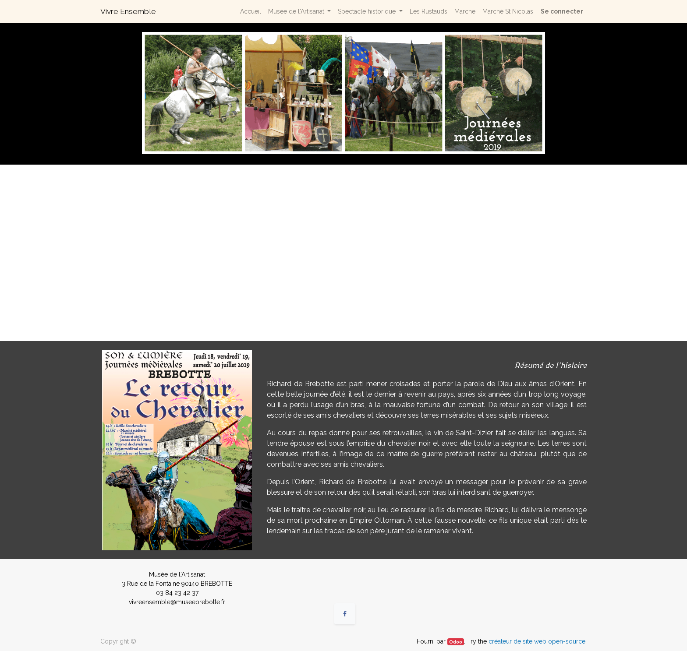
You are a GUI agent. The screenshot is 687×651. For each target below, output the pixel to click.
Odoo (455, 641)
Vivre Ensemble (128, 11)
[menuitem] (251, 12)
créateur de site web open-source (537, 641)
